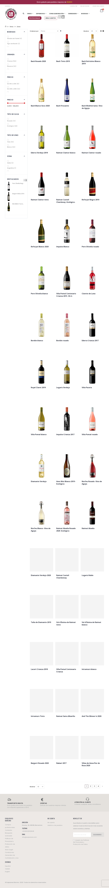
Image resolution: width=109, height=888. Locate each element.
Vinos (11, 26)
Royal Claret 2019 (38, 387)
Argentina (12, 168)
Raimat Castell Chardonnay (62, 576)
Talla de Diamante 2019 (41, 622)
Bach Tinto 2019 (63, 61)
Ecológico (13, 126)
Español (8, 866)
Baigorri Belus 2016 (18, 194)
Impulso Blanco (62, 246)
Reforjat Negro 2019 (90, 199)
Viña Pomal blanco (39, 434)
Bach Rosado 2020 (38, 61)
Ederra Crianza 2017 (90, 340)
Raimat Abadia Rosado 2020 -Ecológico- (66, 529)
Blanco (12, 147)
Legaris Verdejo (63, 387)
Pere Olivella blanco (39, 293)
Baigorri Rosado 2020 (40, 763)
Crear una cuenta (98, 6)
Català (7, 869)
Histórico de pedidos (55, 825)
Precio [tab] (10, 77)
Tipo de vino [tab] (12, 135)
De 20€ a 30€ (15, 89)
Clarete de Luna (88, 293)
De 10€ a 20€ (14, 84)
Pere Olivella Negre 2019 (18, 183)
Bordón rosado (62, 340)
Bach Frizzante (62, 106)
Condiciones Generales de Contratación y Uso (12, 855)
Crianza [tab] (10, 54)
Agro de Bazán (15, 44)
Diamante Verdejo (39, 481)
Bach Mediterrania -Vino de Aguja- (92, 107)
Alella (11, 163)
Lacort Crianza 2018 (39, 669)
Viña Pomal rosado (90, 434)
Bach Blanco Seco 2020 (40, 106)
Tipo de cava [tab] (13, 114)
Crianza (13, 61)
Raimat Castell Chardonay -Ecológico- (65, 200)
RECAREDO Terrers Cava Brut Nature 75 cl (18, 204)
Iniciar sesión (84, 6)
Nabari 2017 (61, 763)
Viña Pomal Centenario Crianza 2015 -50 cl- (66, 294)
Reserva (13, 66)
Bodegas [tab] (11, 32)
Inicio (6, 26)
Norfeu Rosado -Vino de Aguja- (92, 482)
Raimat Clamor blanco (65, 153)
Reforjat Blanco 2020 (40, 246)
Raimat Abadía (88, 528)
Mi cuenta (51, 823)
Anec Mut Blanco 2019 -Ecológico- (66, 482)
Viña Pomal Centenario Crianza (66, 670)
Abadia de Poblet (16, 38)
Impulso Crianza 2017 (65, 434)
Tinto (12, 142)
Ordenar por (34, 31)
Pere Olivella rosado (90, 246)
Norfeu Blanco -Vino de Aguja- (40, 529)
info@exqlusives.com (29, 837)
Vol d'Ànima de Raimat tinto (66, 623)
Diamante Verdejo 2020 (41, 575)
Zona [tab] (9, 156)
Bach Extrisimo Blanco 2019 (91, 62)
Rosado (13, 121)
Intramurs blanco (89, 669)
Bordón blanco (37, 340)
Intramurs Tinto (38, 716)
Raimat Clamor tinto (40, 199)
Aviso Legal (9, 850)
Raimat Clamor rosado (91, 153)
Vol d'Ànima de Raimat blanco (91, 623)
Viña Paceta (87, 387)
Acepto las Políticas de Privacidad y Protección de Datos (81, 842)
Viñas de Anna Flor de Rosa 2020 (91, 764)
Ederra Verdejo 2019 (39, 153)
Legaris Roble (87, 575)
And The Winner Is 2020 (91, 716)
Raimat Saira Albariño (65, 716)
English (7, 872)
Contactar (73, 6)
